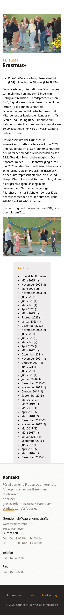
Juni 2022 (27, 338)
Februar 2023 (30, 317)
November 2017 (32, 424)
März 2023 (28, 313)
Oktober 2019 (30, 391)
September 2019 (32, 395)
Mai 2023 (27, 305)
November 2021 (32, 358)
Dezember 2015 (32, 457)
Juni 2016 (27, 445)
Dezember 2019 (32, 383)
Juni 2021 (27, 367)
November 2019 (32, 387)
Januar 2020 (29, 379)
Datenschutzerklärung (43, 595)
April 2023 (28, 309)
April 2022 (28, 346)
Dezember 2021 (32, 354)
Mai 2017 (27, 428)
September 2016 (32, 441)
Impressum (14, 595)
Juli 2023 (27, 297)
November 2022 (32, 330)
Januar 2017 (29, 437)
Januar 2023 (29, 321)
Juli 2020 (27, 371)
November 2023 (32, 293)
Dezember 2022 (32, 326)
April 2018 (28, 412)
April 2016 (28, 449)
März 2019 (28, 404)
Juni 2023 (27, 301)
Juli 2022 (27, 334)
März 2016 (28, 453)
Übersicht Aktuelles (34, 276)
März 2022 (28, 350)
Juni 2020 (27, 375)
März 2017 (28, 432)
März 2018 (28, 416)
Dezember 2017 (32, 420)
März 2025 (28, 280)
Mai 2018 (27, 408)
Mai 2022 (27, 342)
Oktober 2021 (30, 363)
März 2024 (28, 289)
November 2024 (32, 284)
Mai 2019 (27, 400)
